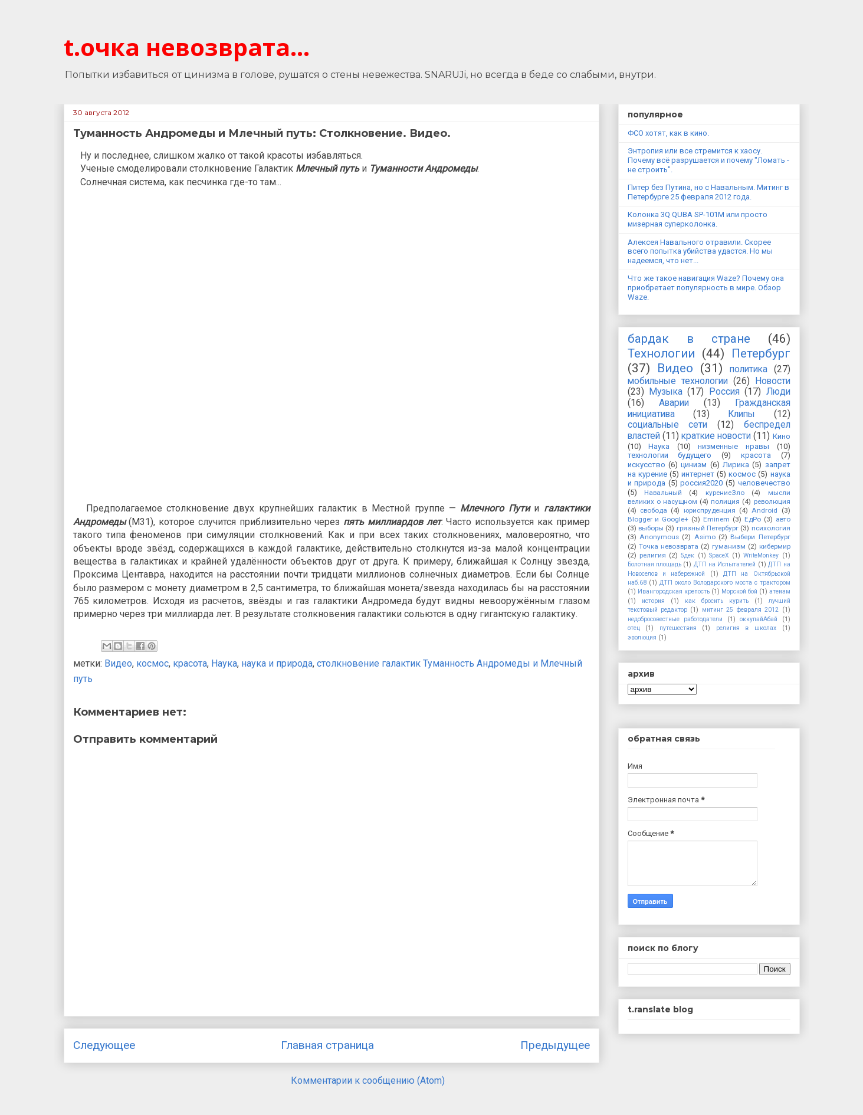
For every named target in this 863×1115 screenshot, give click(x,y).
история (653, 601)
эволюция (642, 637)
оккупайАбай (758, 619)
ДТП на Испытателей (725, 564)
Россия (724, 391)
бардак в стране (689, 339)
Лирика (736, 464)
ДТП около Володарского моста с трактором (724, 582)
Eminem (716, 519)
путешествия (678, 628)
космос (152, 663)
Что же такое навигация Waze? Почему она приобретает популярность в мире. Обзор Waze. (706, 287)
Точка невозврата (668, 546)
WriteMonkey (761, 555)
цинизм (694, 464)
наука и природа (277, 663)
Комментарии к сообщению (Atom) (368, 1080)
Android (764, 510)
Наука (224, 663)
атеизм (779, 591)
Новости (772, 381)
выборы (651, 528)
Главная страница (327, 1045)
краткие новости (716, 436)
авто (783, 519)
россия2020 (701, 482)
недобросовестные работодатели (675, 619)
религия (652, 555)
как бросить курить (717, 601)
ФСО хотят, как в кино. (668, 133)
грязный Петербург (708, 528)
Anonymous (659, 537)
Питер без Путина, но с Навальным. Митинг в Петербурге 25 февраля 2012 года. (708, 192)
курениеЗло (725, 492)
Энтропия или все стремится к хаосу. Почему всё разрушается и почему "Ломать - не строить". (708, 159)
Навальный (663, 492)
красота (190, 663)
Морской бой (739, 591)
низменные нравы (733, 446)
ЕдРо (752, 519)
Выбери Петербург (760, 537)
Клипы (741, 414)
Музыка (665, 391)
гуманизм (729, 546)
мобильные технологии (678, 381)
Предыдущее (555, 1045)
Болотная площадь (654, 564)
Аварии (674, 403)
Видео (118, 663)
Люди (778, 391)
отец (634, 628)
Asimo (705, 537)
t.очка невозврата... (187, 47)
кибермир (774, 546)
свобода (653, 510)
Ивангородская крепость (674, 591)
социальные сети (668, 424)
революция (772, 501)
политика (748, 369)
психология (771, 528)
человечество (764, 482)
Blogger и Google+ (658, 519)
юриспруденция (710, 510)
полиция (725, 501)
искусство (646, 464)
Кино (781, 436)
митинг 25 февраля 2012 (740, 610)
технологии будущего (670, 455)
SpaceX (719, 555)
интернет (697, 474)
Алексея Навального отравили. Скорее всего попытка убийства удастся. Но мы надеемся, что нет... (700, 251)
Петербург (760, 353)
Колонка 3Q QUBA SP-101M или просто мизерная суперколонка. (697, 219)
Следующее (104, 1045)
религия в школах (746, 628)
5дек (687, 555)
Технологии (661, 353)
